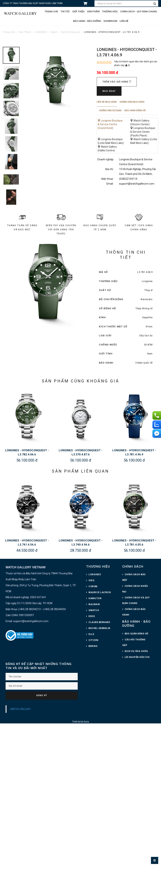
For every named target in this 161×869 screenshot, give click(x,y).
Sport (54, 32)
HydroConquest (70, 32)
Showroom (110, 21)
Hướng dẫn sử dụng (110, 110)
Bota (86, 721)
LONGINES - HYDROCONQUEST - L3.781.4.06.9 (112, 32)
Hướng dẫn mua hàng (132, 102)
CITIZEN (93, 640)
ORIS (91, 580)
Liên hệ (124, 21)
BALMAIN (94, 604)
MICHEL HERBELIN (99, 628)
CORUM (93, 586)
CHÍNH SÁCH (132, 566)
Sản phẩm (93, 11)
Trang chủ (51, 11)
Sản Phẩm (25, 32)
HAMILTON (95, 598)
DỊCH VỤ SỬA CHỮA (136, 651)
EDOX (92, 616)
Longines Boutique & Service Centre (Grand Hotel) (110, 124)
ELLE (91, 634)
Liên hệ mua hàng (107, 102)
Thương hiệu (110, 11)
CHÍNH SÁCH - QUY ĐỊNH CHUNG (138, 11)
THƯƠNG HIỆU (98, 566)
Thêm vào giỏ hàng (116, 81)
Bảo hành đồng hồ (135, 110)
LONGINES (41, 32)
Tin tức (65, 11)
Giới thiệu (78, 11)
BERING (93, 646)
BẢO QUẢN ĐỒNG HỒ (136, 633)
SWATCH (94, 610)
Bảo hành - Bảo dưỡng (87, 21)
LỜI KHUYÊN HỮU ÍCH (137, 657)
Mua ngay (109, 91)
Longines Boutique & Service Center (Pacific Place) (142, 132)
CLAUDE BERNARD (99, 622)
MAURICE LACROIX (100, 592)
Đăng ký (41, 695)
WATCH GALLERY (20, 709)
